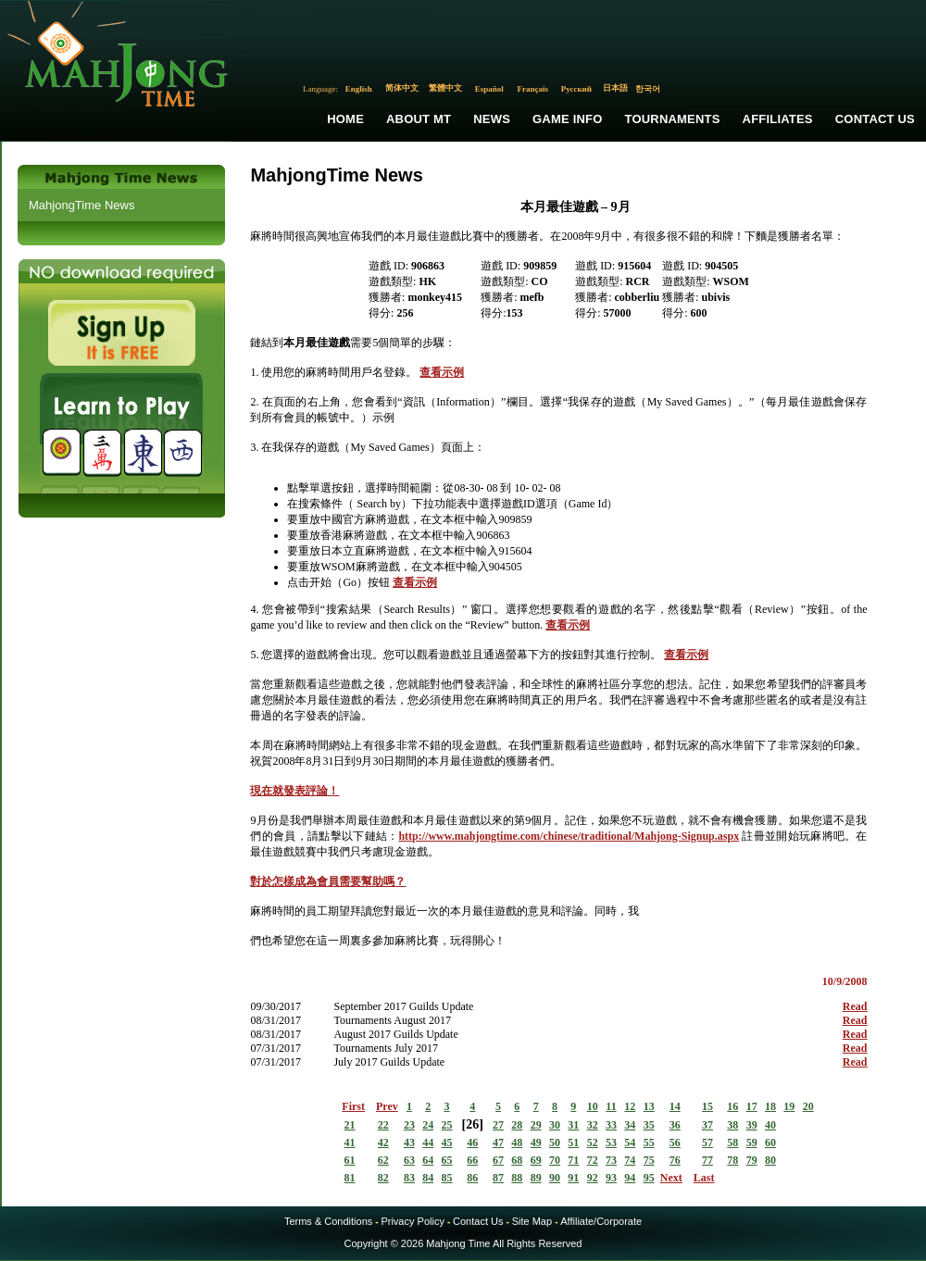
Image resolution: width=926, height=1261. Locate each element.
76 (675, 1160)
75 (649, 1160)
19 (789, 1106)
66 (472, 1160)
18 (770, 1106)
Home (345, 119)
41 (350, 1142)
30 (554, 1124)
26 (472, 1124)
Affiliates (778, 119)
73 (611, 1160)
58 (732, 1142)
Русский (576, 89)
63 (409, 1160)
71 (573, 1160)
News (491, 119)
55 (649, 1142)
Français (533, 89)
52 (592, 1142)
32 (592, 1124)
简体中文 (402, 88)
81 (350, 1177)
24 (427, 1124)
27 (498, 1124)
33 (611, 1124)
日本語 (615, 88)
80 (770, 1160)
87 (498, 1177)
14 (675, 1106)
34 (629, 1124)
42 (383, 1142)
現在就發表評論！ (294, 790)
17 (751, 1106)
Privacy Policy (412, 1221)
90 (554, 1177)
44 (427, 1142)
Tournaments (672, 119)
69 (536, 1160)
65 (447, 1160)
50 (554, 1142)
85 (447, 1177)
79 (751, 1160)
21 (350, 1124)
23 (409, 1124)
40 (770, 1124)
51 (573, 1142)
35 (649, 1124)
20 (808, 1106)
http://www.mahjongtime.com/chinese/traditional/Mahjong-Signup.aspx (568, 836)
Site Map (532, 1221)
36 (675, 1124)
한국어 (647, 89)
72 (592, 1160)
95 (649, 1177)
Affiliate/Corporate (601, 1221)
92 (592, 1177)
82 (383, 1177)
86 (472, 1177)
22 (383, 1124)
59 (751, 1142)
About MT (418, 119)
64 (427, 1160)
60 (770, 1142)
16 (732, 1106)
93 (611, 1177)
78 (732, 1160)
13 (649, 1106)
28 (516, 1124)
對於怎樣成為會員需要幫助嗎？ (328, 881)
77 (707, 1160)
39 (751, 1124)
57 (707, 1142)
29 (536, 1124)
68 (516, 1160)
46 (472, 1142)
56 (675, 1142)
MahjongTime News (81, 205)
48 (516, 1142)
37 (707, 1124)
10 (592, 1106)
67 (498, 1160)
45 (447, 1142)
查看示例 (441, 372)
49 (536, 1142)
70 (554, 1160)
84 (427, 1177)
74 (629, 1160)
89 (536, 1177)
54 (629, 1142)
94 (629, 1177)
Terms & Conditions (328, 1221)
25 (447, 1124)
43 (409, 1142)
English (358, 89)
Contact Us (875, 119)
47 (498, 1142)
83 (409, 1177)
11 (611, 1106)
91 (573, 1177)
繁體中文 (445, 88)
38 (732, 1124)
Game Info (567, 119)
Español (489, 89)
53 (611, 1142)
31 (573, 1124)
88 (516, 1177)
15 (707, 1106)
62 (383, 1160)
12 (629, 1106)
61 (350, 1160)
